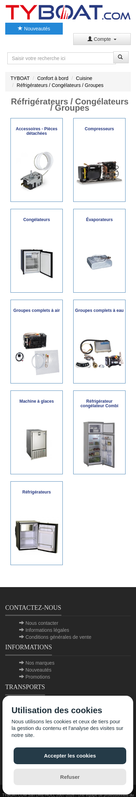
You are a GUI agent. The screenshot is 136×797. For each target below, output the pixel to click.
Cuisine (84, 78)
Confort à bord (53, 78)
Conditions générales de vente (58, 637)
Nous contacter (41, 623)
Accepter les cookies (70, 756)
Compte (102, 39)
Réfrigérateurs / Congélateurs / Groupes (60, 85)
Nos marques (39, 663)
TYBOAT (20, 78)
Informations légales (47, 630)
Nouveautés (34, 28)
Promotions (37, 677)
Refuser (70, 777)
